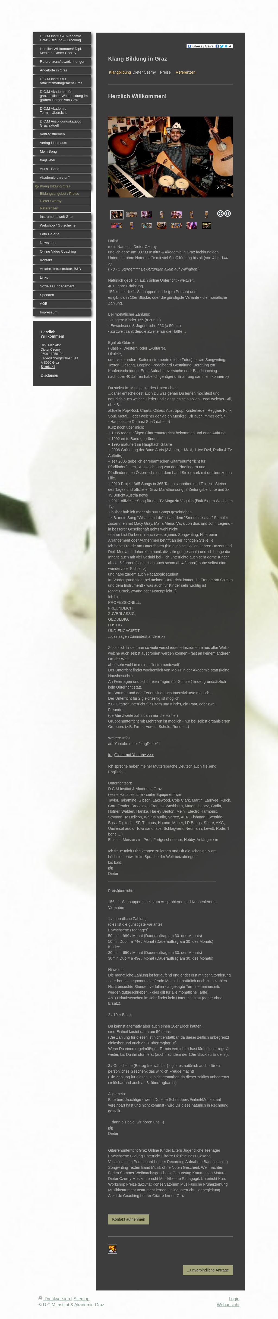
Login (234, 1298)
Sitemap (82, 1298)
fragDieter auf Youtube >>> (131, 755)
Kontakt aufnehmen (128, 1219)
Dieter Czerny (144, 72)
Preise (165, 72)
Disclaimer (49, 375)
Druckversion (55, 1298)
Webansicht (228, 1304)
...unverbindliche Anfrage (208, 1270)
